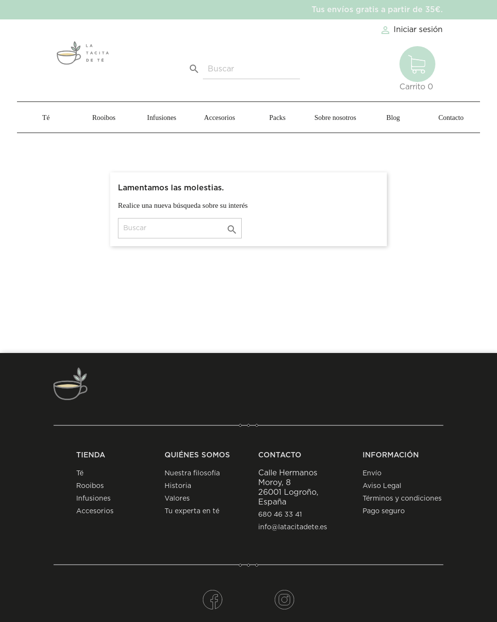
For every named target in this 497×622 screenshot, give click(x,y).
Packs (277, 117)
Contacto (451, 117)
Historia (178, 486)
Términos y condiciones (402, 498)
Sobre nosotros (335, 117)
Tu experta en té (192, 511)
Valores (177, 498)
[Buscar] (251, 69)
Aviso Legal (382, 486)
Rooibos (104, 117)
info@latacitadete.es (292, 527)
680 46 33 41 (280, 514)
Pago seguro (384, 511)
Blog (393, 117)
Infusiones (161, 117)
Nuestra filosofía (192, 473)
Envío (372, 473)
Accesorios (219, 117)
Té (46, 117)
